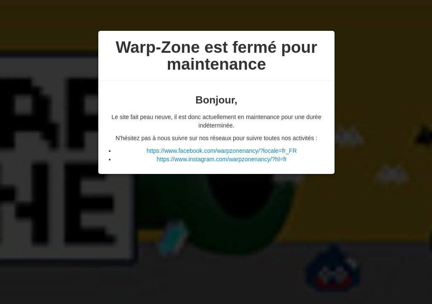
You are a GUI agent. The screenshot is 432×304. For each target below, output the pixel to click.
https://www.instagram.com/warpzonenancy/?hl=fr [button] (222, 159)
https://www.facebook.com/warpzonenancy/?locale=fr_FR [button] (221, 150)
